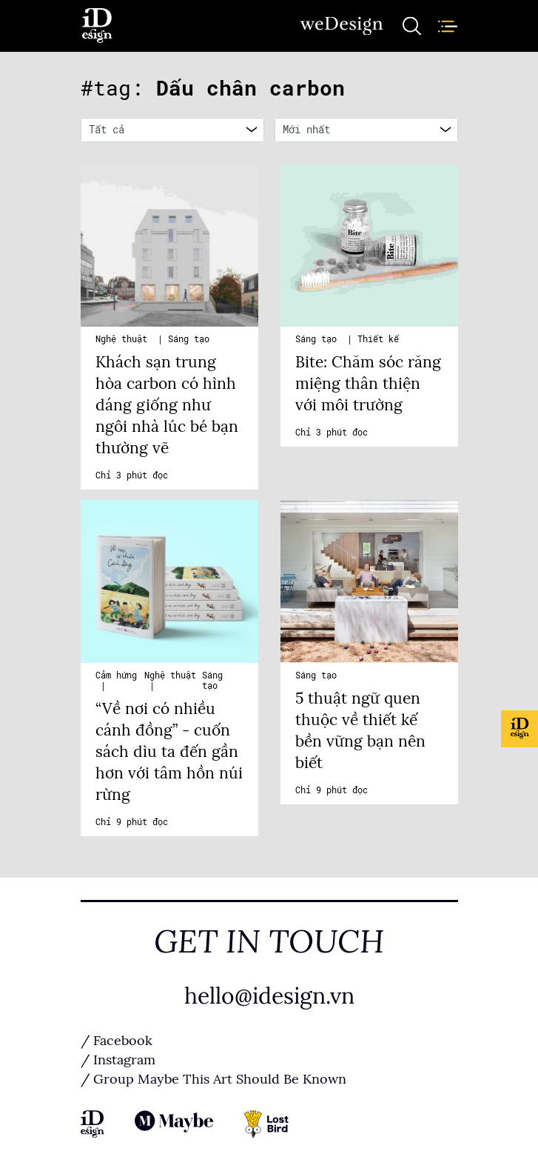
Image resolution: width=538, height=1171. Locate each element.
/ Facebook (116, 1040)
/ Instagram (118, 1060)
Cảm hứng (116, 675)
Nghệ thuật (123, 339)
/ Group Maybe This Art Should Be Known (213, 1079)
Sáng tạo (188, 339)
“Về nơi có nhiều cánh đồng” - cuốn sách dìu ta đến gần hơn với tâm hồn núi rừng (169, 751)
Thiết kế (378, 339)
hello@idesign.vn (269, 996)
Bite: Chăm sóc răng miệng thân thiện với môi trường (368, 384)
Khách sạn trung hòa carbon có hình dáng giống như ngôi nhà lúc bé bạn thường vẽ (166, 405)
